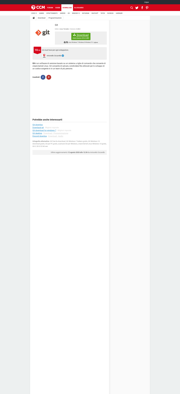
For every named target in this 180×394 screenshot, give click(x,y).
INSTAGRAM (85, 13)
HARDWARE (119, 13)
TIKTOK (103, 13)
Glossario (79, 8)
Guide (57, 8)
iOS (69, 13)
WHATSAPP (95, 13)
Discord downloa (39, 136)
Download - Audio (55, 136)
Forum (50, 8)
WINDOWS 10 (76, 13)
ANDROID (62, 13)
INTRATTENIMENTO (52, 13)
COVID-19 (34, 13)
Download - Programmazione (56, 133)
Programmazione (55, 18)
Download (67, 8)
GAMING (41, 13)
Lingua (146, 2)
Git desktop (37, 133)
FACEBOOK (110, 13)
